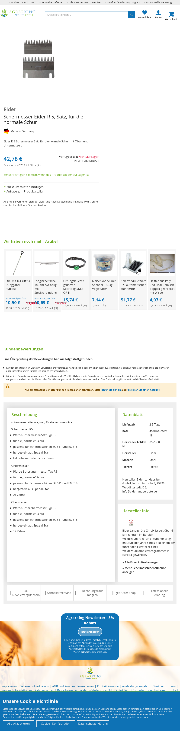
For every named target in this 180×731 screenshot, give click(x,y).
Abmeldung (74, 639)
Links (172, 690)
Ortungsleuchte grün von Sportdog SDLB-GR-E (73, 287)
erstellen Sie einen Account (144, 390)
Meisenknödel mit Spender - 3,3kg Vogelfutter (104, 285)
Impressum (9, 686)
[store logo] (18, 13)
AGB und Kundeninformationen (73, 686)
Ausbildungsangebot (136, 686)
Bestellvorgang (67, 690)
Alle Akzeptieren (18, 724)
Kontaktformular (108, 686)
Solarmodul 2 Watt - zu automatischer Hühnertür (133, 285)
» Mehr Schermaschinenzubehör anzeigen (144, 570)
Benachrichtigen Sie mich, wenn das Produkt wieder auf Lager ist (46, 175)
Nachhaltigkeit (156, 690)
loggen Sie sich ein (111, 390)
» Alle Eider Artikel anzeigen (140, 562)
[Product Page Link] (18, 274)
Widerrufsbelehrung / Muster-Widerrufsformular (112, 690)
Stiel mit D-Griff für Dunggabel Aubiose (18, 285)
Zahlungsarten (44, 690)
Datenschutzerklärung (34, 686)
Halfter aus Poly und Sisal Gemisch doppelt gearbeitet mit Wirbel (162, 287)
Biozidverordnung (164, 686)
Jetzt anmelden (90, 631)
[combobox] (90, 14)
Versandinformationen (17, 690)
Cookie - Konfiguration (55, 724)
